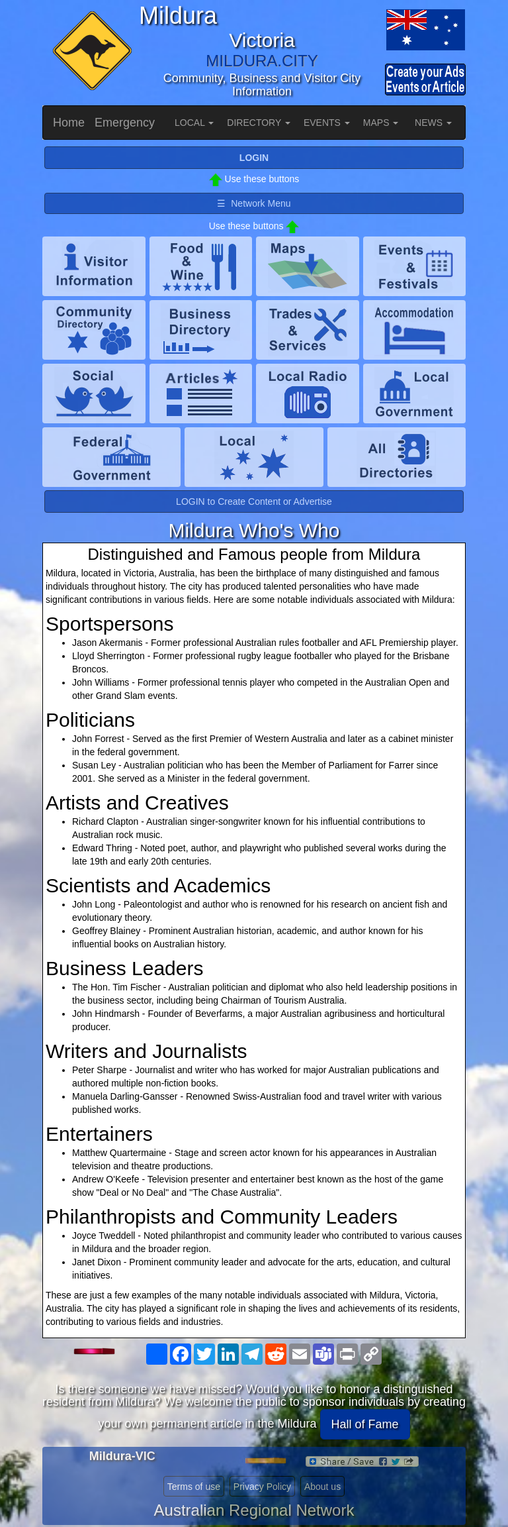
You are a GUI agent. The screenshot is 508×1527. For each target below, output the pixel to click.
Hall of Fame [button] (365, 1424)
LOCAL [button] (194, 122)
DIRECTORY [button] (258, 122)
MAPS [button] (381, 122)
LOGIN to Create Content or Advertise (254, 501)
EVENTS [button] (327, 122)
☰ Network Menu (253, 203)
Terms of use (193, 1486)
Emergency (125, 122)
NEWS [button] (433, 122)
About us (322, 1486)
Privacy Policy (262, 1486)
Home (69, 122)
